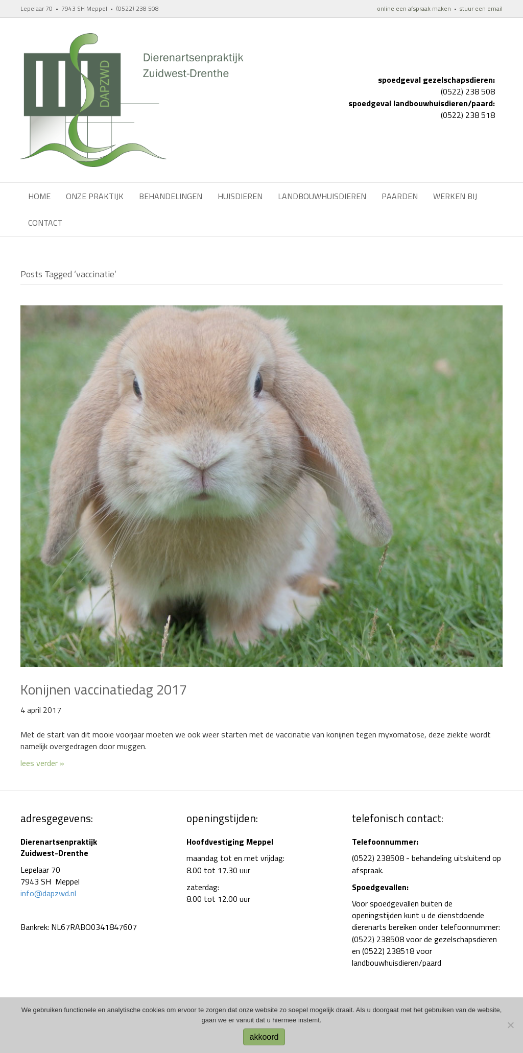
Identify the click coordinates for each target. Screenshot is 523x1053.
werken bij (455, 196)
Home (39, 196)
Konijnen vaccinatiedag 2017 (103, 689)
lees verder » (42, 763)
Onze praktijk (95, 196)
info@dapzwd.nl (48, 893)
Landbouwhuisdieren (322, 196)
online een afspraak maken (414, 8)
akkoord (264, 1037)
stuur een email (481, 8)
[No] (510, 1025)
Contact (45, 223)
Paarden (400, 196)
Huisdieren (240, 196)
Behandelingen (170, 196)
